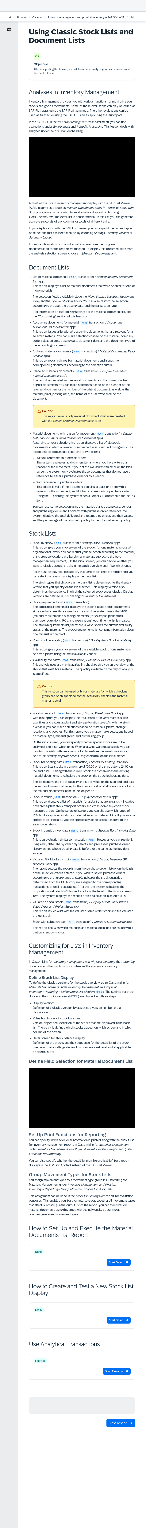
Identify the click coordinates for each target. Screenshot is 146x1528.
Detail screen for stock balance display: (84, 1045)
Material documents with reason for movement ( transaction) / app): (84, 477)
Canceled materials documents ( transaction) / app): (84, 399)
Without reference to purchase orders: (85, 467)
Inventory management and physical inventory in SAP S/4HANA (86, 17)
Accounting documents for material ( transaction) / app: (84, 334)
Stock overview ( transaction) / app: (84, 570)
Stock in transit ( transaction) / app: (84, 811)
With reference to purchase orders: (85, 492)
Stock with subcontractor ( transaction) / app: (82, 922)
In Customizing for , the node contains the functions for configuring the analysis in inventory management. (81, 966)
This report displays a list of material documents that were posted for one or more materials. (84, 288)
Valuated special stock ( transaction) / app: (84, 909)
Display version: (84, 1008)
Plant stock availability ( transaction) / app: (84, 647)
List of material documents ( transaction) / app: (84, 297)
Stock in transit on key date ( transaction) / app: (84, 842)
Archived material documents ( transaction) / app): (84, 358)
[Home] (10, 17)
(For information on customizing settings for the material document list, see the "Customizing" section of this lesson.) (82, 314)
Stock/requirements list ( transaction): (84, 618)
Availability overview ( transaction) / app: (84, 684)
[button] (119, 1262)
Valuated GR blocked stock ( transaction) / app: (84, 878)
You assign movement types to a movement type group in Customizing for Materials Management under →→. (78, 1184)
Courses (37, 17)
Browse (22, 17)
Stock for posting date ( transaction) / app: (84, 776)
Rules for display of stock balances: (84, 1025)
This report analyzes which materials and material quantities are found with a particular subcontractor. (83, 930)
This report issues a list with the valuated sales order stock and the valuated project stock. (83, 913)
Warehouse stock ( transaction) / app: (84, 735)
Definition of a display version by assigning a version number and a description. (77, 1010)
